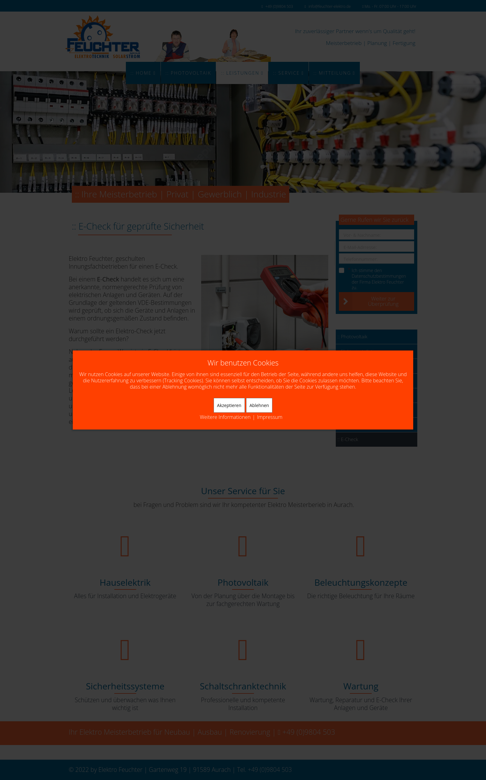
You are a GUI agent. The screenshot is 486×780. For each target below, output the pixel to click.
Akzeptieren (229, 405)
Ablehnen (259, 405)
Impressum (269, 417)
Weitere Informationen (225, 417)
